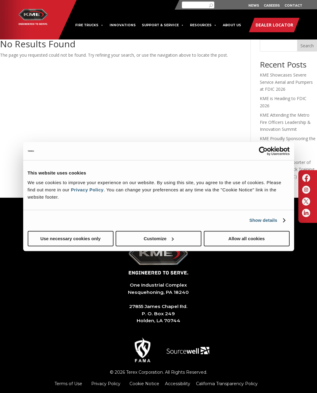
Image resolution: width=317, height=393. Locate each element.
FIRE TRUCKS (89, 25)
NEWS (253, 6)
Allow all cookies (246, 238)
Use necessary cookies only (70, 238)
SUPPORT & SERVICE (163, 25)
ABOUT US (232, 25)
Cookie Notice (144, 383)
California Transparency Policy (227, 383)
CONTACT (293, 6)
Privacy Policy (87, 189)
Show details (263, 220)
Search (307, 46)
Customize (159, 238)
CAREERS (272, 6)
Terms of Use (68, 383)
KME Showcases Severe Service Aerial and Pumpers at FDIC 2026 (286, 82)
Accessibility (177, 383)
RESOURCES (203, 25)
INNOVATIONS (123, 25)
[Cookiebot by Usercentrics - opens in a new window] (263, 151)
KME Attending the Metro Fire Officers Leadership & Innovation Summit (285, 122)
